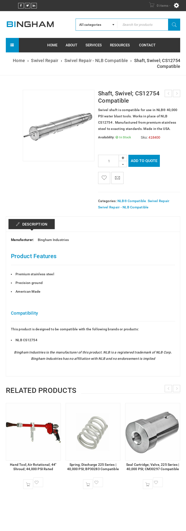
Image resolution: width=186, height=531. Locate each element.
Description (34, 224)
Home (19, 60)
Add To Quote (144, 160)
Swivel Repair (44, 60)
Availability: (106, 137)
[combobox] (96, 25)
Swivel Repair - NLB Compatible (96, 60)
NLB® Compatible (131, 201)
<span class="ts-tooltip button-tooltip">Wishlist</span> (104, 178)
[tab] (31, 224)
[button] (28, 484)
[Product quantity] (112, 161)
